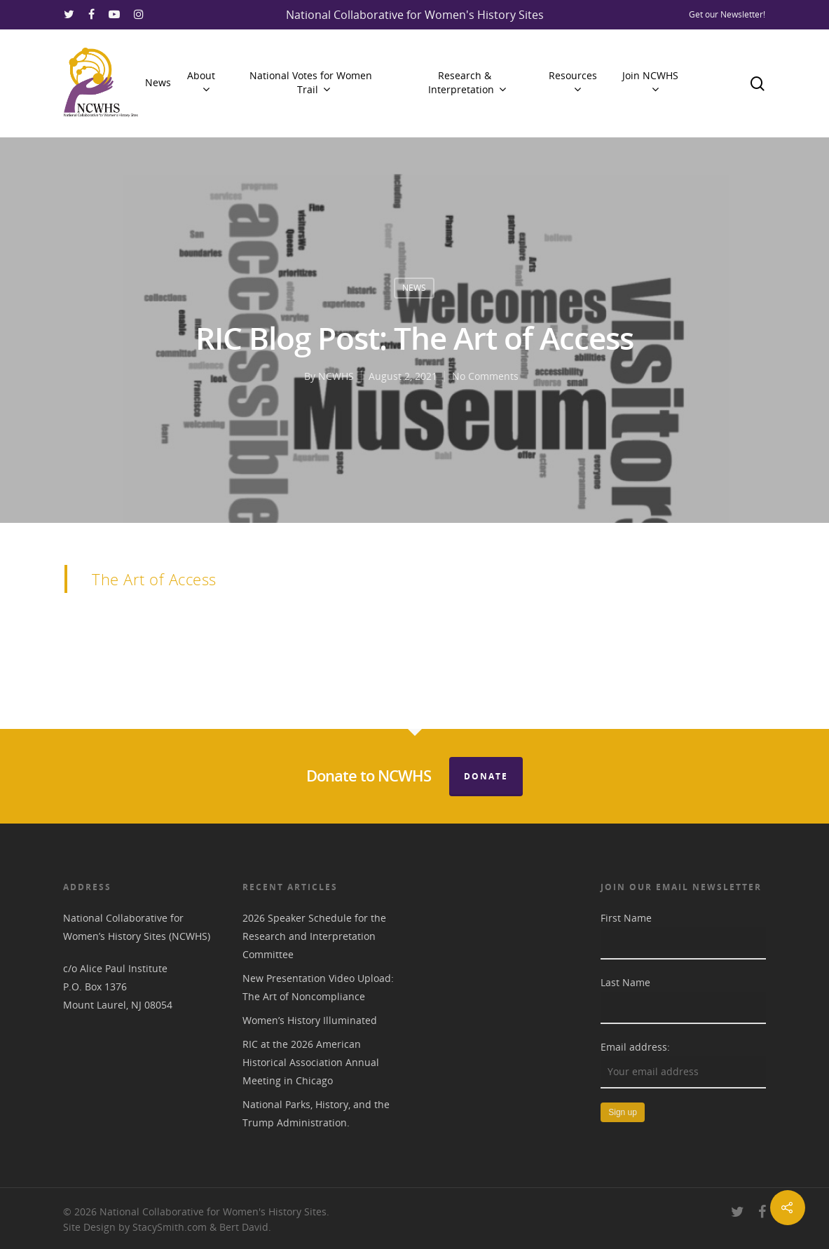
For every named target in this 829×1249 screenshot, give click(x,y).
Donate (486, 776)
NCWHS (336, 376)
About (201, 82)
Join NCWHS (650, 82)
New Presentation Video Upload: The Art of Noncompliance (318, 987)
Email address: (635, 1046)
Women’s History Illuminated (309, 1020)
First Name (626, 917)
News (158, 82)
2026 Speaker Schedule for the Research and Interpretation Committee (314, 936)
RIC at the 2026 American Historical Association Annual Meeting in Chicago (310, 1062)
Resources (573, 82)
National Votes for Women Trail (310, 82)
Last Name (625, 982)
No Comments (485, 376)
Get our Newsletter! (727, 14)
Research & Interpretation (466, 82)
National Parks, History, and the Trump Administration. (316, 1113)
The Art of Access (154, 578)
